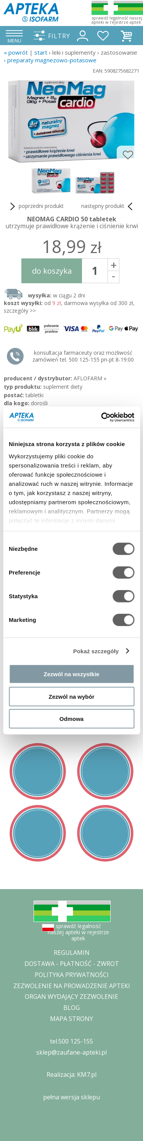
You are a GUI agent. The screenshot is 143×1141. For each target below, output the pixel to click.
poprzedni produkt (36, 206)
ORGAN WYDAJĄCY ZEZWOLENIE (71, 996)
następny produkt (108, 206)
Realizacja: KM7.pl (71, 1074)
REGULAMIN (72, 952)
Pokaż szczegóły (96, 651)
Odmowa (71, 719)
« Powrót (16, 52)
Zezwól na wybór (71, 696)
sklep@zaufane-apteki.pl (71, 1052)
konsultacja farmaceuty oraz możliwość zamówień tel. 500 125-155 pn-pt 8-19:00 (83, 356)
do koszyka (52, 271)
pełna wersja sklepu (71, 1097)
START (40, 52)
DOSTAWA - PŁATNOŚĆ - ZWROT (71, 963)
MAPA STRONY (71, 1018)
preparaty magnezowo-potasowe (51, 60)
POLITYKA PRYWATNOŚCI (72, 975)
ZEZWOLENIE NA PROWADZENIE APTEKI (71, 986)
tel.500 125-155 (71, 1041)
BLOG (71, 1007)
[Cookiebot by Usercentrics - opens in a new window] (101, 417)
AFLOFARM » (90, 378)
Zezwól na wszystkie (72, 674)
